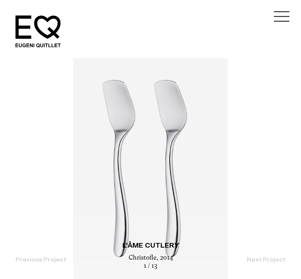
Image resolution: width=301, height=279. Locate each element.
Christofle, (144, 258)
